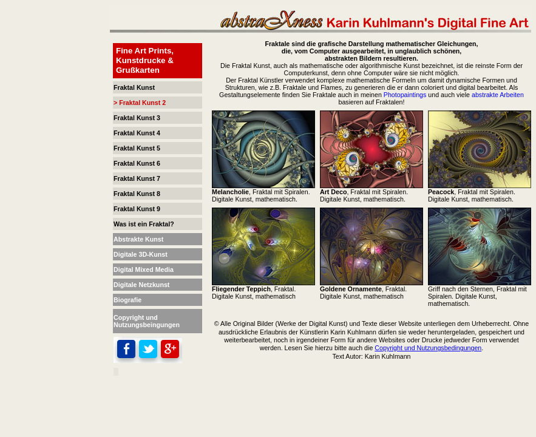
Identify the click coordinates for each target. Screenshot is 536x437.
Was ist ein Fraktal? (144, 224)
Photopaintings (405, 94)
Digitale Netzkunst (141, 284)
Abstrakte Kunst (138, 239)
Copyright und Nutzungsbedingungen (428, 347)
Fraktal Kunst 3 (137, 117)
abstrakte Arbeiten (498, 94)
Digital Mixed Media (144, 269)
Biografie (127, 299)
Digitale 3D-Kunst (141, 254)
